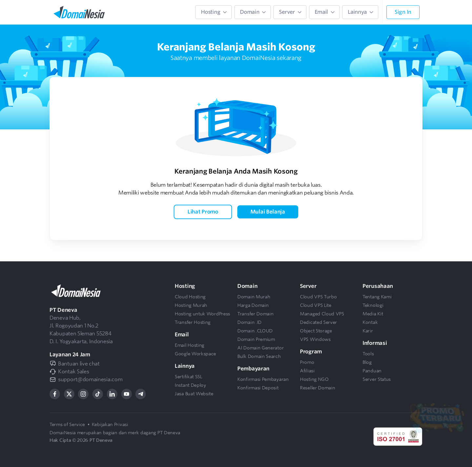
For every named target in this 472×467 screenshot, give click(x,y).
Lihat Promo (202, 212)
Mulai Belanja (267, 212)
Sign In (403, 12)
